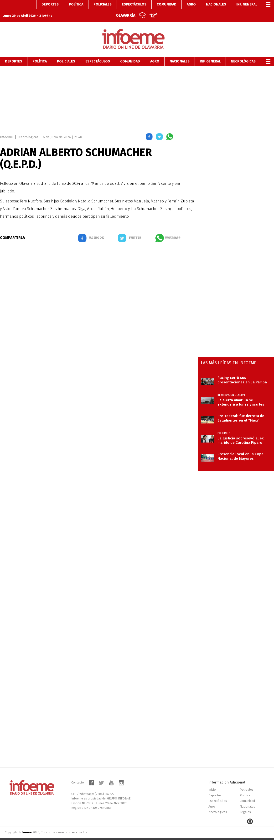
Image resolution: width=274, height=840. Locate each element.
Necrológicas (243, 52)
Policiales (66, 52)
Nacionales (180, 52)
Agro (154, 52)
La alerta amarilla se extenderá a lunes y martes (240, 393)
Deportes (13, 52)
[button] (149, 128)
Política (39, 52)
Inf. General (210, 52)
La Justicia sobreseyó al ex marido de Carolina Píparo (240, 431)
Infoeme (6, 128)
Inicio (212, 780)
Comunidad (130, 52)
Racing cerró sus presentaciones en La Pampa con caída (242, 370)
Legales (245, 803)
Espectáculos (97, 52)
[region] (137, 89)
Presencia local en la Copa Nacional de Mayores (240, 447)
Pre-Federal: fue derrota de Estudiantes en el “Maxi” (240, 409)
